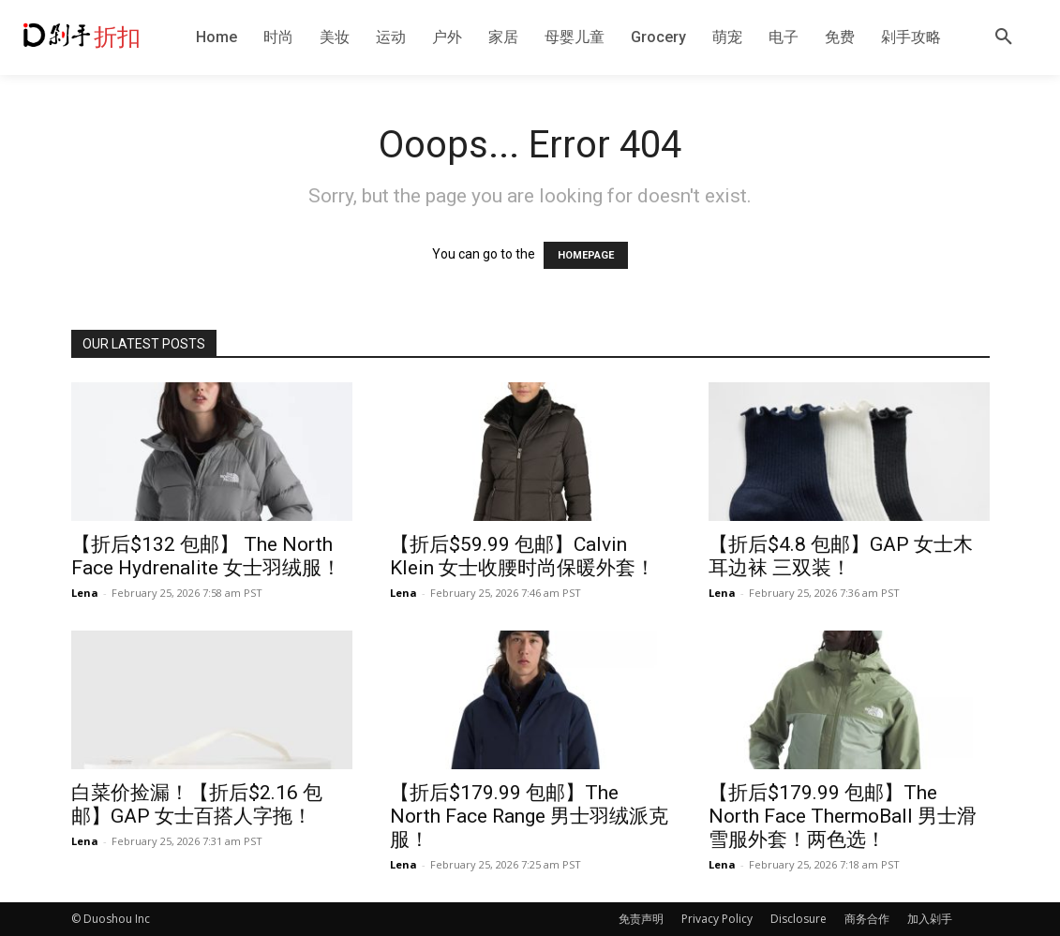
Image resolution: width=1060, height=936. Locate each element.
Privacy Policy (717, 919)
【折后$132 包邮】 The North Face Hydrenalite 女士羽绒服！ (206, 556)
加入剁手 (929, 919)
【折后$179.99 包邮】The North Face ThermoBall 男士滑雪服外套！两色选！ (843, 816)
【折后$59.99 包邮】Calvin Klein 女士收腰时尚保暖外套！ (522, 556)
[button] (1003, 37)
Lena (84, 593)
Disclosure (798, 919)
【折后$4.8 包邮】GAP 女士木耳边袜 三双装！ (841, 556)
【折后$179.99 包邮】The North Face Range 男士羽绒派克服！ (529, 816)
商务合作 (866, 919)
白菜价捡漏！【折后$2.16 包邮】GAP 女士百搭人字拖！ (196, 804)
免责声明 (641, 919)
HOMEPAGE (586, 255)
